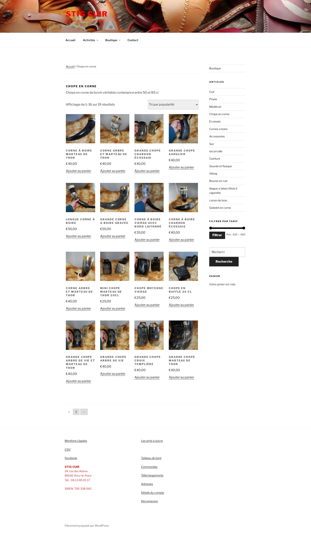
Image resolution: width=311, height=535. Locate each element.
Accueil (70, 40)
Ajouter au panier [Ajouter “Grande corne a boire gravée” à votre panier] (112, 236)
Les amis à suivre (152, 440)
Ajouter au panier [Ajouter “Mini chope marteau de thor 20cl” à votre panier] (112, 308)
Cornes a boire (218, 129)
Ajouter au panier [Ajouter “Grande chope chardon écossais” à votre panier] (147, 171)
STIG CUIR (87, 14)
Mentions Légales (76, 440)
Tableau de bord (151, 458)
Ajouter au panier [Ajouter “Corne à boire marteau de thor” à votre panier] (78, 171)
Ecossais (215, 121)
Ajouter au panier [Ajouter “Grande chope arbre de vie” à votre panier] (112, 374)
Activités (91, 40)
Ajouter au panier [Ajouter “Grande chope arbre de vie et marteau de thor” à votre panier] (78, 381)
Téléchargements (152, 475)
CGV (68, 449)
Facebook (71, 458)
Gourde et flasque (220, 166)
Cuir (211, 91)
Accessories (217, 136)
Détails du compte (152, 492)
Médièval (215, 106)
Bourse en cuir (218, 181)
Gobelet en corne (220, 207)
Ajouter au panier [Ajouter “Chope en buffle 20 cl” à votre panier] (181, 305)
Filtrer (217, 235)
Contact (133, 40)
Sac (211, 144)
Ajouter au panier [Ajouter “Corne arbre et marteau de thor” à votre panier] (112, 171)
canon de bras (218, 200)
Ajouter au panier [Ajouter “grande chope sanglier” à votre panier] (181, 167)
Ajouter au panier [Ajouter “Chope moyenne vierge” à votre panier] (147, 305)
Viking (213, 173)
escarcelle (215, 151)
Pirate (213, 99)
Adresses (147, 483)
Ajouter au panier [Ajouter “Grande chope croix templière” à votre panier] (147, 377)
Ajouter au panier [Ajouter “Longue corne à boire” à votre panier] (78, 236)
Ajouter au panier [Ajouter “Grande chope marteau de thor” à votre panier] (181, 377)
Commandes (149, 466)
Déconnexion (149, 501)
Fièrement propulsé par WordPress (87, 525)
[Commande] (173, 104)
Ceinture (214, 158)
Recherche (224, 261)
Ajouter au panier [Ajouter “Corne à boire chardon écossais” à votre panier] (181, 240)
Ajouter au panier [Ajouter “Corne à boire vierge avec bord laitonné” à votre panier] (147, 240)
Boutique (113, 40)
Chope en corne (219, 114)
